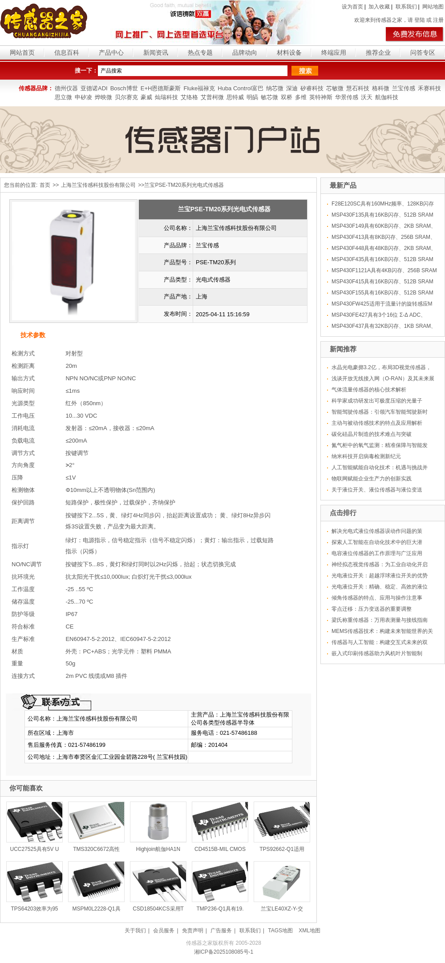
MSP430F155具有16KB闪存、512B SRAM (382, 293)
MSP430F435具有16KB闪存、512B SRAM (382, 259)
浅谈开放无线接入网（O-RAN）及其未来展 (383, 378)
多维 (301, 97)
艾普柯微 (212, 97)
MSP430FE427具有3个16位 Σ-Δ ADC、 (379, 315)
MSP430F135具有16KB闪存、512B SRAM (382, 215)
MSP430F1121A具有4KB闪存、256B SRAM (384, 270)
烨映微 (103, 97)
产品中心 (111, 52)
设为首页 (352, 7)
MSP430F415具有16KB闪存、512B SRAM (382, 281)
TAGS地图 (280, 930)
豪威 (146, 97)
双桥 (286, 97)
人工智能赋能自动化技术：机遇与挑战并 (380, 467)
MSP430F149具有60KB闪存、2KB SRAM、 (384, 226)
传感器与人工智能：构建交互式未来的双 (380, 642)
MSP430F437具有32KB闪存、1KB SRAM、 (384, 326)
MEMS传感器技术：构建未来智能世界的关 (382, 631)
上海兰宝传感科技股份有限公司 (98, 185)
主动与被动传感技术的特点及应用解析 (377, 423)
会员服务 (163, 930)
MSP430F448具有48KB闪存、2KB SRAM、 (384, 248)
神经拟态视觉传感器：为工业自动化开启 (380, 564)
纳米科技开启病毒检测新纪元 (366, 456)
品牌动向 (244, 52)
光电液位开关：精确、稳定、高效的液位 (380, 587)
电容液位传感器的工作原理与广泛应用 (377, 553)
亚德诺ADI (94, 88)
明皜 (252, 97)
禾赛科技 (429, 88)
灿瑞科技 (166, 97)
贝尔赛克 (126, 97)
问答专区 (422, 52)
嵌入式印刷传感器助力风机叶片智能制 (377, 653)
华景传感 (346, 97)
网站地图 (433, 7)
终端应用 (333, 52)
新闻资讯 (155, 52)
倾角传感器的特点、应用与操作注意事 (377, 598)
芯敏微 (335, 88)
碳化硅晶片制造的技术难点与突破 (372, 434)
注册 (438, 20)
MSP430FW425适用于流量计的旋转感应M (382, 304)
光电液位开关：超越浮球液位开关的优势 (380, 575)
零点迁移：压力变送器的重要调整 (372, 609)
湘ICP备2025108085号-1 (223, 952)
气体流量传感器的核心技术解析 (369, 390)
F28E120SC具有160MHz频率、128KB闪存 (383, 204)
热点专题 (200, 52)
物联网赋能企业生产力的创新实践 (372, 478)
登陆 (419, 20)
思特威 (235, 97)
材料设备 (289, 52)
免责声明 (192, 930)
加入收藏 (379, 7)
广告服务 (221, 930)
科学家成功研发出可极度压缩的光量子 (377, 401)
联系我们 (406, 7)
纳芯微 (274, 88)
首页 (45, 185)
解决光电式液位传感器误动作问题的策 (377, 531)
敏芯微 (269, 97)
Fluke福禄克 (199, 88)
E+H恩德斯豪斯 (161, 88)
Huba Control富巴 (240, 88)
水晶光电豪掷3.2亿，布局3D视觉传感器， (381, 367)
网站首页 (22, 52)
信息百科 (66, 52)
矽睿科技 (312, 88)
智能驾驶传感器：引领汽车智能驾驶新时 (380, 412)
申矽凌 (83, 97)
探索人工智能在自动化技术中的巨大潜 (377, 542)
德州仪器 (66, 88)
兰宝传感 (403, 88)
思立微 (63, 97)
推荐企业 (378, 52)
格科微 (380, 88)
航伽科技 (386, 97)
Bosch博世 (124, 88)
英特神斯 (320, 97)
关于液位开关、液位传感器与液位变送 (377, 490)
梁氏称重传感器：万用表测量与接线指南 (380, 620)
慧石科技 (357, 88)
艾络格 (189, 97)
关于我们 (135, 930)
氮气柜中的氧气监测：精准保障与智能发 (380, 445)
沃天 (366, 97)
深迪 (292, 88)
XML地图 (309, 930)
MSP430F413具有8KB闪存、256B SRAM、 (384, 237)
